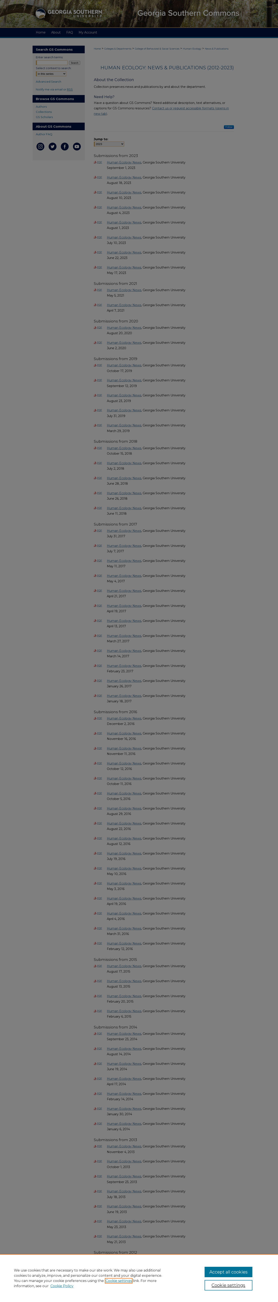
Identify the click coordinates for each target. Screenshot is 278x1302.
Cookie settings (119, 1281)
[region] (139, 1278)
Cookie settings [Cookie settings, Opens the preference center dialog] (228, 1285)
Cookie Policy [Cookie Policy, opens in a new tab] (61, 1286)
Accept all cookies (228, 1272)
